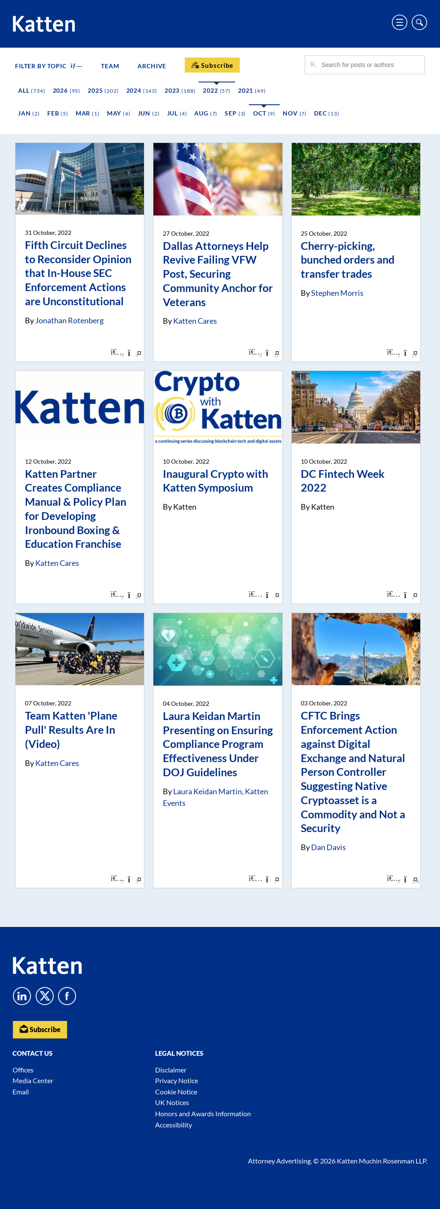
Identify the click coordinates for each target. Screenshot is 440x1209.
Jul (177, 113)
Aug (205, 113)
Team (110, 66)
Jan (29, 113)
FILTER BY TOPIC (48, 66)
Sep (235, 113)
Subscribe (40, 1028)
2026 (67, 90)
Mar (88, 113)
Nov (295, 113)
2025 (103, 90)
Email (20, 1091)
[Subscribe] (212, 65)
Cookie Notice (176, 1091)
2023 (180, 90)
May (119, 113)
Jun (149, 113)
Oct (264, 113)
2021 (252, 90)
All (32, 90)
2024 (141, 90)
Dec (326, 113)
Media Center (32, 1080)
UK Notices (172, 1102)
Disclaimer (170, 1070)
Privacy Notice (176, 1080)
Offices (23, 1070)
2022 (217, 90)
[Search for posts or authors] (370, 65)
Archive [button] (152, 66)
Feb (57, 113)
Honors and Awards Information (203, 1113)
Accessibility (173, 1125)
